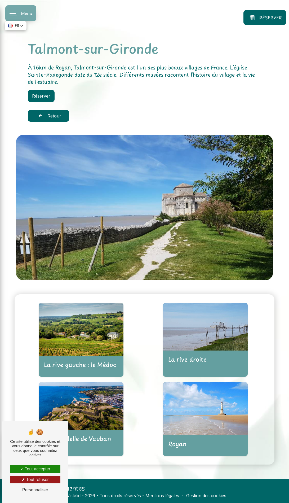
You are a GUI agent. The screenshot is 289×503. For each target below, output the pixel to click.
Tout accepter (35, 469)
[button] (15, 25)
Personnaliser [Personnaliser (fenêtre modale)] (35, 490)
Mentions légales (162, 495)
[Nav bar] (20, 13)
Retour (48, 115)
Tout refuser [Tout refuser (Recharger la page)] (35, 479)
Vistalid (74, 495)
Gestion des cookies (206, 495)
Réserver (265, 17)
